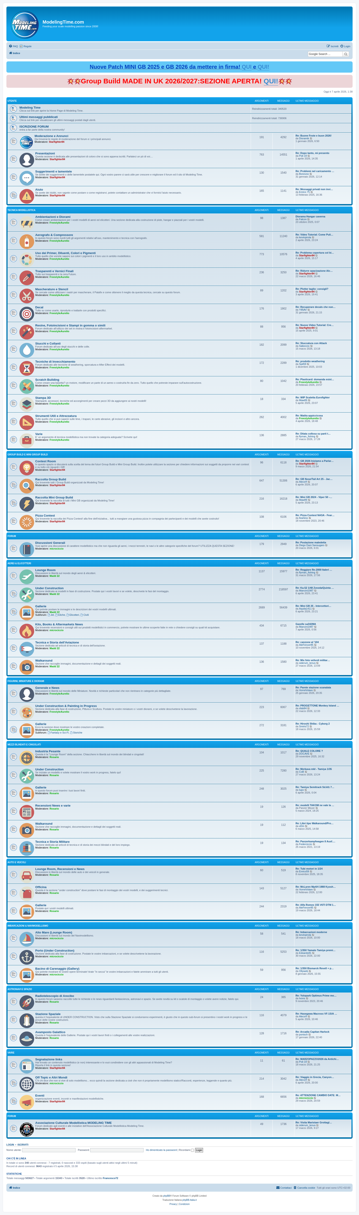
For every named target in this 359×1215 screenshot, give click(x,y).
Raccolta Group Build (50, 479)
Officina (40, 887)
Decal (39, 307)
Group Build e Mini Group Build (28, 454)
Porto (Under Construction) (54, 950)
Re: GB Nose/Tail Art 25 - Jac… (314, 479)
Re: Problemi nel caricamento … (315, 171)
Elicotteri (72, 614)
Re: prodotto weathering (310, 361)
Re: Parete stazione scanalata (313, 687)
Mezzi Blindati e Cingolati (24, 744)
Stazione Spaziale (48, 1014)
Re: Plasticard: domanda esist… (315, 379)
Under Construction (49, 588)
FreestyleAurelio (59, 222)
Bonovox (304, 173)
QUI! (263, 67)
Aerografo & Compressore (54, 235)
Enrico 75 (304, 192)
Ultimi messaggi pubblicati (38, 117)
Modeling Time (30, 107)
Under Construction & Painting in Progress (66, 706)
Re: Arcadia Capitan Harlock (312, 1031)
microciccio (56, 548)
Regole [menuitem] (28, 46)
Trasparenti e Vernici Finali (54, 271)
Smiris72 (304, 726)
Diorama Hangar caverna (310, 216)
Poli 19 (303, 155)
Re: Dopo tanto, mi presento (312, 153)
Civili (85, 614)
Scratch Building (47, 379)
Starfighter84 (56, 141)
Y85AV (303, 309)
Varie (39, 434)
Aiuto (39, 189)
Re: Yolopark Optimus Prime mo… (316, 995)
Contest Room (45, 461)
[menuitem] (13, 46)
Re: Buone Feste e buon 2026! (314, 135)
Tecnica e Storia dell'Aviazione (57, 642)
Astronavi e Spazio (20, 989)
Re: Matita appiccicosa (309, 415)
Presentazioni (45, 153)
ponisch (303, 1034)
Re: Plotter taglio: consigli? (312, 288)
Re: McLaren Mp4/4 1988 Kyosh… (316, 886)
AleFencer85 (306, 644)
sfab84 (303, 708)
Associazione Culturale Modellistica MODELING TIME (73, 1123)
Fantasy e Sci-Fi (58, 732)
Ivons (302, 998)
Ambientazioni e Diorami (53, 217)
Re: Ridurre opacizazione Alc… (314, 270)
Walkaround (43, 660)
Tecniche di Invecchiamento (55, 361)
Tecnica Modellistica (21, 210)
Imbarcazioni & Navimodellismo (28, 926)
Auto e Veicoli (17, 862)
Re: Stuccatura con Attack (311, 343)
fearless (303, 518)
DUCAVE (304, 753)
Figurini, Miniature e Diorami (26, 681)
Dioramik (304, 138)
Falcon (303, 219)
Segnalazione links (48, 1059)
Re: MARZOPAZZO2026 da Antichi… (317, 1059)
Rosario (54, 757)
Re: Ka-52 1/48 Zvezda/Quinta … (315, 587)
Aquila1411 (305, 608)
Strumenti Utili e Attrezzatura (56, 416)
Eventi (39, 1095)
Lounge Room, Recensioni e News (59, 869)
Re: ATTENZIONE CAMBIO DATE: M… (318, 1095)
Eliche (60, 614)
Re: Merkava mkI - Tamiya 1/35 (314, 769)
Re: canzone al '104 (307, 642)
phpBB (166, 1196)
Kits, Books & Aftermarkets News (59, 624)
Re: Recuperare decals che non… (316, 307)
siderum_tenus (307, 663)
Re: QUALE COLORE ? (309, 751)
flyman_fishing (307, 436)
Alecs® (303, 481)
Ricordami (186, 1150)
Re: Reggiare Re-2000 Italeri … (314, 569)
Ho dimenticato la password (161, 1150)
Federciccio (305, 844)
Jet (51, 614)
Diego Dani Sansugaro (311, 545)
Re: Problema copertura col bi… (315, 252)
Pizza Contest (45, 515)
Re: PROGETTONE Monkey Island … (317, 705)
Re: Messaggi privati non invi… (314, 189)
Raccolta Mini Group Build (54, 497)
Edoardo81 (305, 953)
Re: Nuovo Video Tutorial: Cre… (315, 325)
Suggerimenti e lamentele (53, 171)
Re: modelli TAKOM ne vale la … (315, 805)
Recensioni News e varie (53, 805)
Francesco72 (110, 1178)
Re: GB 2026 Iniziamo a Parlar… (315, 461)
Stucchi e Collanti (48, 343)
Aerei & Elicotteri (19, 563)
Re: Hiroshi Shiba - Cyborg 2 (313, 723)
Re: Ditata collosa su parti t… (313, 433)
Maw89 (303, 400)
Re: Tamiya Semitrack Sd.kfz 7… (315, 787)
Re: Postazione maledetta (311, 542)
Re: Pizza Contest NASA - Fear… (315, 515)
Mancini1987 (306, 590)
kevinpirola (305, 237)
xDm (301, 826)
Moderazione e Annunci (51, 136)
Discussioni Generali (50, 543)
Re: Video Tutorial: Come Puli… (314, 234)
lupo (301, 789)
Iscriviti (23, 1144)
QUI (247, 67)
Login (10, 1144)
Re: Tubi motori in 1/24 (309, 868)
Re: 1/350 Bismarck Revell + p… (315, 968)
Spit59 (302, 364)
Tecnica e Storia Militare (52, 841)
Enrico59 (304, 871)
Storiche (76, 732)
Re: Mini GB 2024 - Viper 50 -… (314, 497)
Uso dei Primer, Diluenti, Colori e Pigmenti (65, 253)
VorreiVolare (306, 690)
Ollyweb (303, 971)
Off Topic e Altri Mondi (51, 1077)
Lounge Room (45, 570)
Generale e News (47, 688)
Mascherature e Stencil (51, 289)
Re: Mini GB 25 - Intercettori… (313, 606)
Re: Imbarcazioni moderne (311, 932)
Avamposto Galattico (50, 1032)
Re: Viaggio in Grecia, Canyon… (315, 1077)
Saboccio (304, 346)
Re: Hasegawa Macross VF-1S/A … (316, 1013)
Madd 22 (54, 576)
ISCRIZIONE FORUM (34, 126)
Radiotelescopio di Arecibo (54, 996)
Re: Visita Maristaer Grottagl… (314, 1122)
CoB (301, 771)
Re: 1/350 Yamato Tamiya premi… (315, 950)
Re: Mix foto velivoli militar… (313, 660)
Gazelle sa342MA (306, 624)
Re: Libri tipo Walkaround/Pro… (315, 823)
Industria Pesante (47, 751)
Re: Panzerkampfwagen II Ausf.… (315, 841)
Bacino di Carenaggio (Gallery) (57, 968)
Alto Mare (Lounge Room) (53, 932)
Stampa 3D (43, 398)
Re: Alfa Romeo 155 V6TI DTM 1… (316, 904)
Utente (12, 101)
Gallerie (40, 606)
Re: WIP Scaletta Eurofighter (313, 397)
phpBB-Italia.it (189, 1200)
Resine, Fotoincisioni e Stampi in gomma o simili (70, 325)
